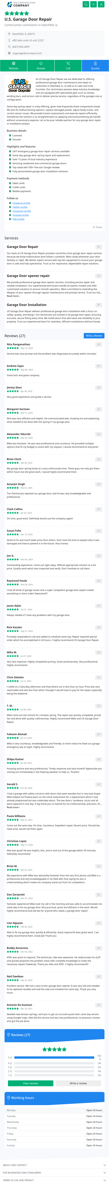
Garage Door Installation (26, 305)
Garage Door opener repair (28, 276)
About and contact (15, 1165)
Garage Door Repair (22, 247)
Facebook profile (21, 203)
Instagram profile (21, 211)
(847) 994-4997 (21, 46)
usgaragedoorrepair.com (27, 53)
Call (68, 65)
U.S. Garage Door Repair (28, 19)
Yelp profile (18, 219)
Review (41, 65)
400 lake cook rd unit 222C (28, 40)
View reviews (30, 1083)
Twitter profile (19, 207)
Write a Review (94, 335)
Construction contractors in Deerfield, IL (31, 25)
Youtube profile (20, 215)
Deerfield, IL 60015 (23, 34)
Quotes (95, 65)
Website (13, 65)
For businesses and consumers (22, 1172)
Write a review (78, 1083)
